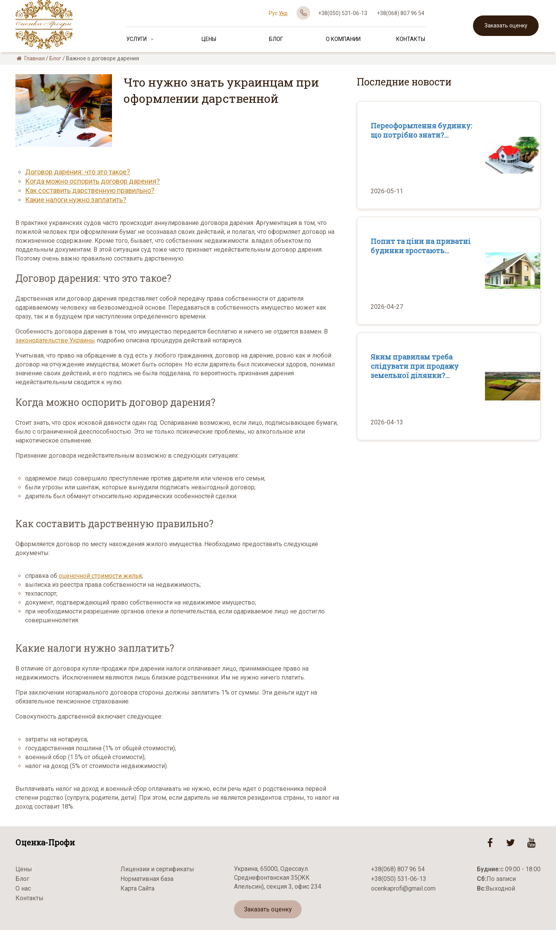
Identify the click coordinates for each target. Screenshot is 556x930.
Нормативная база (146, 878)
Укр (283, 13)
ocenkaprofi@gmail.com (403, 888)
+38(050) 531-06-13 (342, 13)
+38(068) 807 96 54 (400, 13)
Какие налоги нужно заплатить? (75, 200)
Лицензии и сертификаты (157, 869)
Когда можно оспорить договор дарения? (92, 181)
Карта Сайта (137, 888)
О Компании (343, 39)
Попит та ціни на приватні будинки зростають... (421, 246)
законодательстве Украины (55, 340)
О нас (23, 888)
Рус (273, 13)
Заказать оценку (506, 25)
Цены (209, 39)
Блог (276, 39)
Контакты (410, 39)
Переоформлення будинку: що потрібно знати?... (421, 130)
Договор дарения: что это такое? (77, 172)
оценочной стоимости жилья (100, 575)
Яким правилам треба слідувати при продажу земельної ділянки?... (415, 366)
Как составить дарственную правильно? (89, 190)
